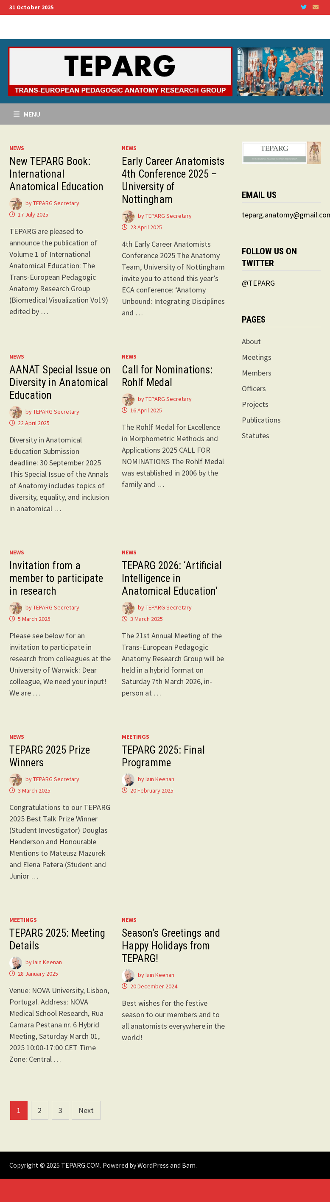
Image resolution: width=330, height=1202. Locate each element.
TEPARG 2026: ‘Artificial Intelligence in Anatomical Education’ (172, 578)
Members (256, 373)
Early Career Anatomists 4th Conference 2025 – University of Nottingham (173, 180)
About (251, 341)
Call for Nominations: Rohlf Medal (167, 376)
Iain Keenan (159, 779)
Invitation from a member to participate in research (56, 578)
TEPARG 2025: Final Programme (163, 756)
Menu (27, 114)
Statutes (255, 435)
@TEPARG (258, 283)
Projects (255, 404)
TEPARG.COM (80, 1165)
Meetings (135, 736)
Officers (254, 388)
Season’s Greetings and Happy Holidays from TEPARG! (171, 946)
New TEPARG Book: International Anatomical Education (56, 174)
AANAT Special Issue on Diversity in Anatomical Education (60, 382)
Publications (261, 420)
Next (86, 1110)
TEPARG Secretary (56, 203)
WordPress (153, 1165)
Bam (189, 1165)
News (16, 148)
